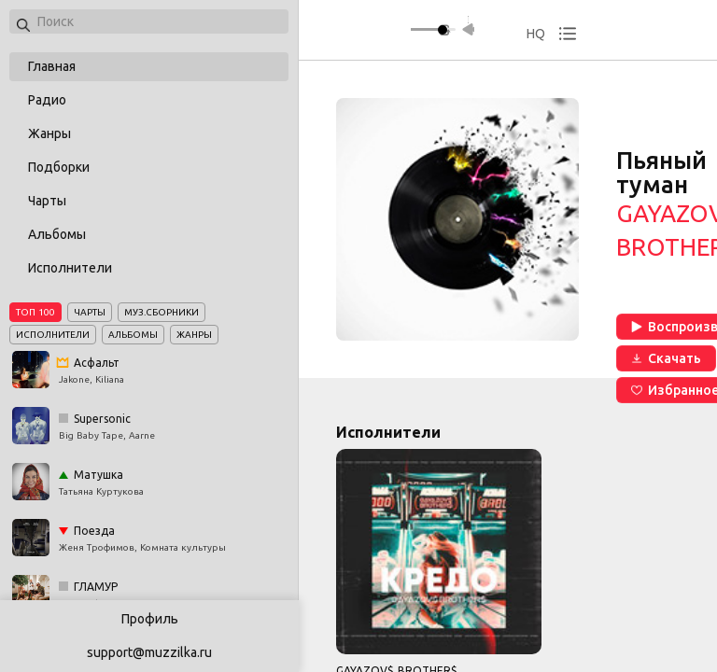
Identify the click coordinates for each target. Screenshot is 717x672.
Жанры (49, 133)
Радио (47, 99)
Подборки (59, 167)
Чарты (47, 200)
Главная (52, 66)
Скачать (666, 358)
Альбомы (57, 234)
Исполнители (70, 267)
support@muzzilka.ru (149, 652)
